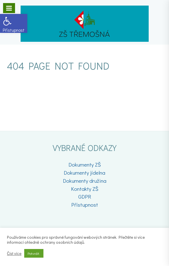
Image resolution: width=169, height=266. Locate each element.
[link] (13, 23)
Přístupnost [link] (84, 204)
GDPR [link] (84, 196)
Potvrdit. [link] (34, 253)
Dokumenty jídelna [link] (84, 172)
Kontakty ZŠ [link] (84, 188)
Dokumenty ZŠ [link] (84, 164)
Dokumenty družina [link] (84, 180)
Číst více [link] (14, 253)
